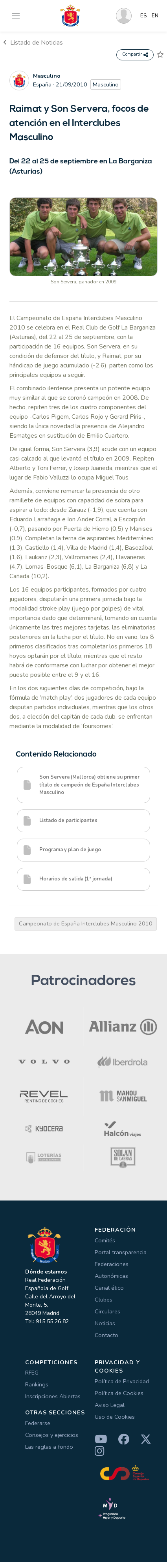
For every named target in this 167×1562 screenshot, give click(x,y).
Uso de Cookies (115, 1417)
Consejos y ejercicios (51, 1435)
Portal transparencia (121, 1252)
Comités (105, 1240)
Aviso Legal (110, 1405)
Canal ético (109, 1288)
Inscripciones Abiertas (53, 1396)
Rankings (36, 1384)
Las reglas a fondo (49, 1447)
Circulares (107, 1311)
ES (143, 15)
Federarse (37, 1423)
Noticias (105, 1323)
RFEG (32, 1373)
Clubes (103, 1300)
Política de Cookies (119, 1393)
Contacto (106, 1335)
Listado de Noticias (33, 42)
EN (155, 15)
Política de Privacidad (122, 1381)
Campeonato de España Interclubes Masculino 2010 (85, 923)
